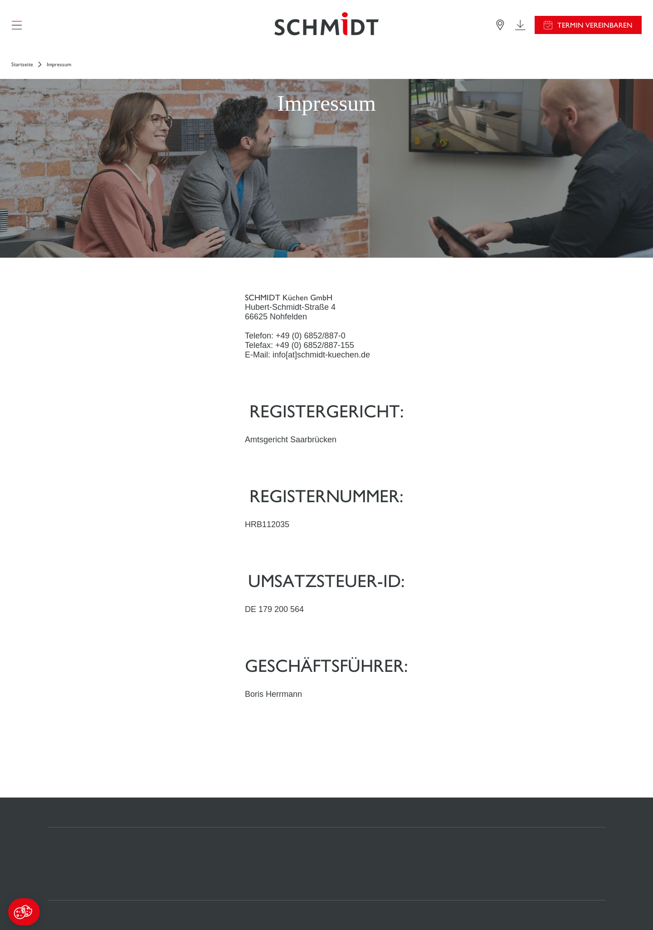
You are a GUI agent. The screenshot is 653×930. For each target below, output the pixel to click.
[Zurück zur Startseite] (326, 25)
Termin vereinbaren (595, 25)
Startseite (22, 64)
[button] (24, 911)
